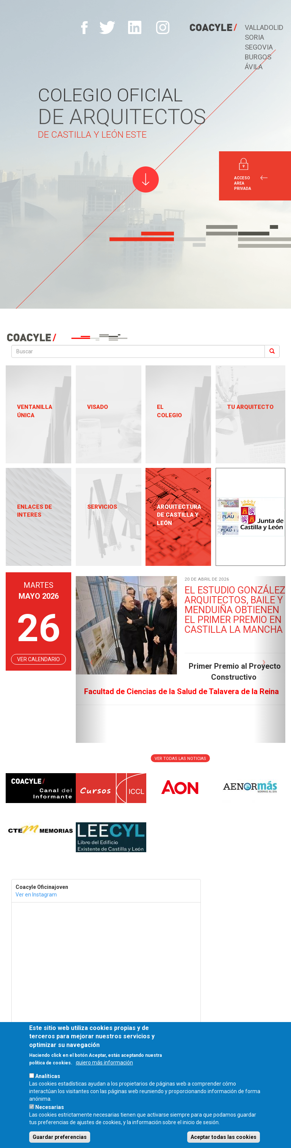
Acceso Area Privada (242, 183)
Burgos (258, 57)
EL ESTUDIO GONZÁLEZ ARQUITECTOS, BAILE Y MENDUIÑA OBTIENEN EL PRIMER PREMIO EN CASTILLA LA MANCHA (235, 610)
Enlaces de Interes (34, 510)
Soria (254, 37)
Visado (97, 407)
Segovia (259, 47)
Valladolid (264, 27)
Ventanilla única (34, 411)
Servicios (102, 506)
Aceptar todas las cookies (224, 1137)
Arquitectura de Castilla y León (179, 515)
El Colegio (169, 411)
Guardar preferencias (60, 1137)
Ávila (254, 67)
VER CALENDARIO (38, 659)
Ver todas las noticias (180, 758)
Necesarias (49, 1107)
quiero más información (104, 1062)
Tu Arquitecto (250, 407)
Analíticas (47, 1076)
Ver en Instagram (36, 895)
